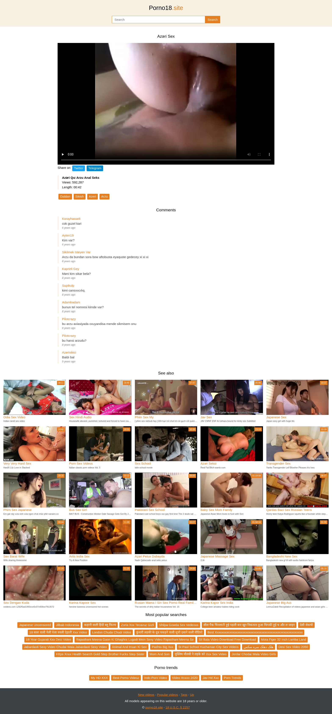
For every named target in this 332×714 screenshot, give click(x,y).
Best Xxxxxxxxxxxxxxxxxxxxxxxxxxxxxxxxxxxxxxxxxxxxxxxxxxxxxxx (255, 632)
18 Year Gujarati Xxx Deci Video (48, 639)
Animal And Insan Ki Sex (129, 647)
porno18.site (154, 707)
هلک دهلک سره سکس (259, 647)
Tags (184, 694)
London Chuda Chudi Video (111, 632)
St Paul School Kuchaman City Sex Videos (208, 647)
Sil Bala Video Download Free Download (227, 639)
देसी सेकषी (306, 625)
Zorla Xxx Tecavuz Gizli (137, 625)
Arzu (104, 196)
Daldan (65, 196)
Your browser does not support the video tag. (166, 104)
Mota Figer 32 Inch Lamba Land (283, 639)
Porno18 (166, 7)
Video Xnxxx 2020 (185, 678)
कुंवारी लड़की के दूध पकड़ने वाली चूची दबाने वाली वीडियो (169, 632)
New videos (146, 694)
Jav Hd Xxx (211, 678)
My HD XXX (99, 678)
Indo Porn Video (155, 678)
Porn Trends (232, 678)
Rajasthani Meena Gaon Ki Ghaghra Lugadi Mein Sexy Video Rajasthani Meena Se (135, 639)
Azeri (92, 196)
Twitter (78, 168)
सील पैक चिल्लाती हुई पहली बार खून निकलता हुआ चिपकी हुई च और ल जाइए (249, 625)
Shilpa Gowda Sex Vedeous (178, 625)
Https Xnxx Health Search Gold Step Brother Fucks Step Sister (100, 654)
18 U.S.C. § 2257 (178, 707)
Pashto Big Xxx (162, 647)
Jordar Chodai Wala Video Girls (254, 654)
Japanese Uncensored (35, 625)
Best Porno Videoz (126, 678)
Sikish (79, 196)
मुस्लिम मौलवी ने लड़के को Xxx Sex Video (201, 654)
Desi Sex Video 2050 (293, 647)
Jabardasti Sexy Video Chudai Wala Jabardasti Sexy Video (65, 647)
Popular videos (167, 694)
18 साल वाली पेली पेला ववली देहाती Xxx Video (58, 632)
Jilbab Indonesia (67, 625)
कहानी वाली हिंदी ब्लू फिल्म (100, 625)
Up (192, 694)
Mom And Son (160, 654)
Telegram (94, 168)
